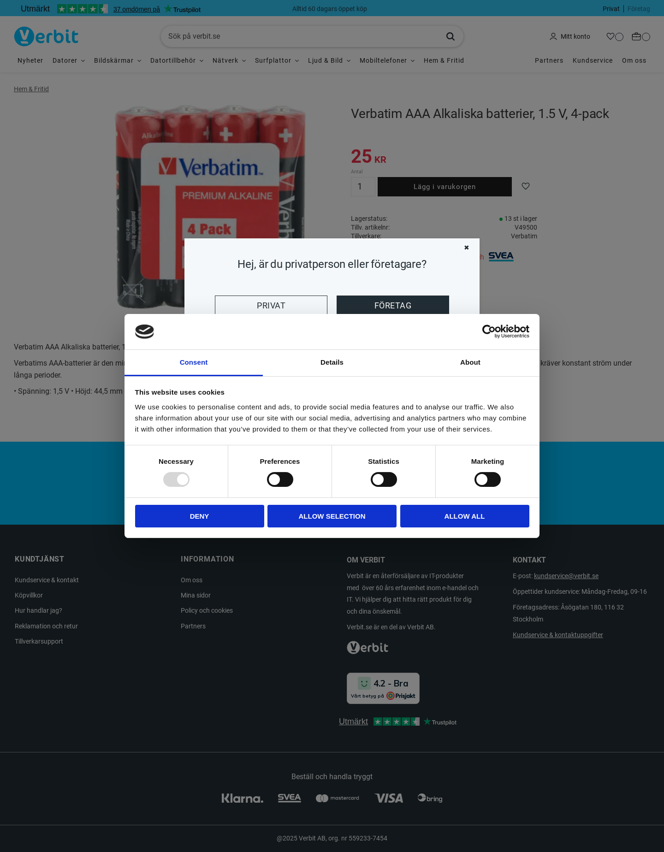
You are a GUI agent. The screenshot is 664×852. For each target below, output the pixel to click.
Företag (392, 305)
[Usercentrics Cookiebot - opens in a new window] (489, 331)
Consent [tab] (194, 362)
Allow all (465, 516)
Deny (199, 516)
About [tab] (470, 362)
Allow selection (332, 516)
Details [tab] (332, 362)
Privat (271, 305)
